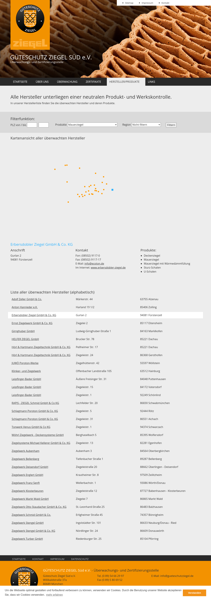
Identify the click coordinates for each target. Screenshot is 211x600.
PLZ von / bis (18, 125)
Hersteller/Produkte (124, 82)
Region (126, 124)
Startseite (20, 82)
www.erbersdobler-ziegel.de (108, 267)
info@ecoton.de (94, 263)
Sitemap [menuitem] (129, 2)
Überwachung (67, 82)
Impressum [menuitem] (147, 2)
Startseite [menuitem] (19, 559)
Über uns (42, 82)
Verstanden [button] (194, 593)
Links (151, 82)
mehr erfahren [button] (54, 594)
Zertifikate (93, 82)
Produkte (61, 124)
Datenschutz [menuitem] (79, 559)
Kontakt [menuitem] (165, 2)
